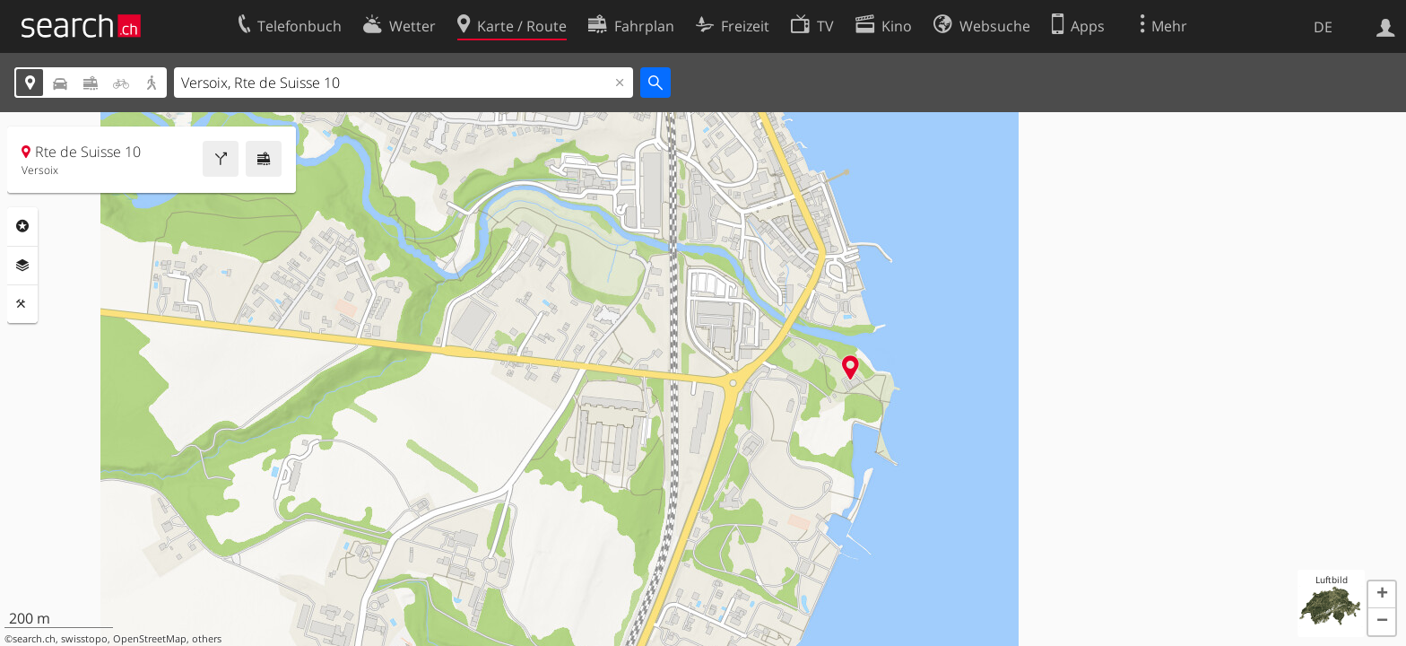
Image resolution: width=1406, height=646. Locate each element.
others (206, 639)
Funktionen (22, 304)
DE (1323, 27)
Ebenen (22, 265)
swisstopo (84, 639)
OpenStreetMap (150, 639)
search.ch (34, 639)
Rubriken (22, 226)
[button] (1381, 594)
